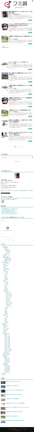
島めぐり (4, 268)
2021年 (15, 26)
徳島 (3, 270)
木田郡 (7, 299)
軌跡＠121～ (6, 351)
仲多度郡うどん (8, 295)
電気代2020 (6, 369)
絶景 (5, 276)
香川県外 (7, 304)
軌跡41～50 (6, 341)
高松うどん (8, 305)
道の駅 (5, 279)
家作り (3, 323)
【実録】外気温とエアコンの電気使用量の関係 (12, 398)
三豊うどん (8, 292)
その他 (5, 271)
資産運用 (5, 249)
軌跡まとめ (5, 363)
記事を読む (30, 20)
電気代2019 (6, 368)
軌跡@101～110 (7, 349)
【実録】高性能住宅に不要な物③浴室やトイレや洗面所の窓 (14, 411)
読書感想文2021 (17, 14)
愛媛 (3, 280)
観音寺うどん (8, 303)
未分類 (3, 373)
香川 (3, 290)
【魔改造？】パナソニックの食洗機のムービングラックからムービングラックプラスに (17, 407)
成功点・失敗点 (5, 354)
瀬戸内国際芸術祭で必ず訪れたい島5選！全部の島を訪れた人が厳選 (15, 420)
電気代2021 (16, 111)
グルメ (5, 274)
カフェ (5, 272)
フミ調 (18, 430)
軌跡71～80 (6, 345)
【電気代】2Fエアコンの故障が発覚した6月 (20, 110)
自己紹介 (3, 374)
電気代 (4, 364)
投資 (5, 248)
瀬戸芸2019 (6, 269)
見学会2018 (6, 359)
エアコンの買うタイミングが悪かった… (19, 62)
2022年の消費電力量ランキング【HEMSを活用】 (10, 208)
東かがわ (7, 300)
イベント (5, 281)
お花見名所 (5, 265)
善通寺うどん (8, 296)
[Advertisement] (17, 54)
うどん (5, 291)
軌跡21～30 (6, 338)
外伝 (5, 334)
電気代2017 (6, 365)
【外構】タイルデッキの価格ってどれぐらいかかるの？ (13, 381)
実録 (15, 63)
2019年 (7, 250)
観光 (5, 288)
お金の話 (4, 247)
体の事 (4, 254)
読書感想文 (5, 257)
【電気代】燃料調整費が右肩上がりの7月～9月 (9, 212)
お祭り (4, 264)
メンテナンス (5, 328)
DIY (3, 324)
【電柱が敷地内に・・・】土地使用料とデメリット (13, 385)
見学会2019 (6, 360)
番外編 (4, 355)
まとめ (4, 327)
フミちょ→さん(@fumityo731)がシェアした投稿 (8, 239)
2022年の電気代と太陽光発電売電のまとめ (9, 209)
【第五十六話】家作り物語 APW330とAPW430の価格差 (14, 394)
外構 (3, 331)
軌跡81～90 (6, 346)
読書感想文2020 (7, 259)
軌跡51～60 (6, 342)
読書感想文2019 (7, 258)
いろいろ (3, 246)
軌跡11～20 (6, 337)
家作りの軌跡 (5, 333)
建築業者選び (5, 353)
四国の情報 (3, 262)
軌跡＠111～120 (7, 350)
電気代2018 (6, 366)
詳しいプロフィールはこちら (5, 188)
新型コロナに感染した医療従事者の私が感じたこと (10, 213)
